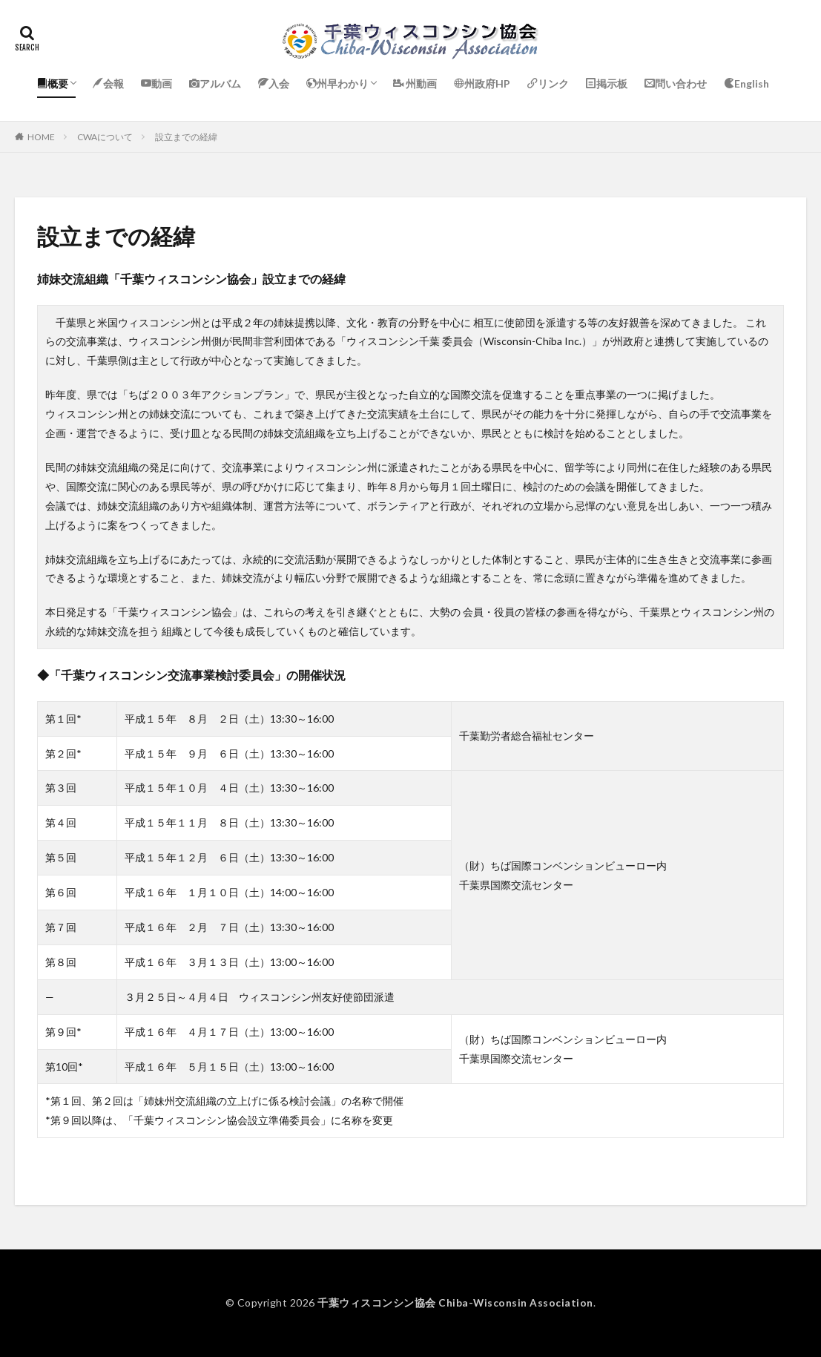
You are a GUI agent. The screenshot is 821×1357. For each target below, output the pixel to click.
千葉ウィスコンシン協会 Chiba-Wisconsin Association (455, 1302)
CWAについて (105, 136)
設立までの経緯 (186, 136)
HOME (41, 136)
